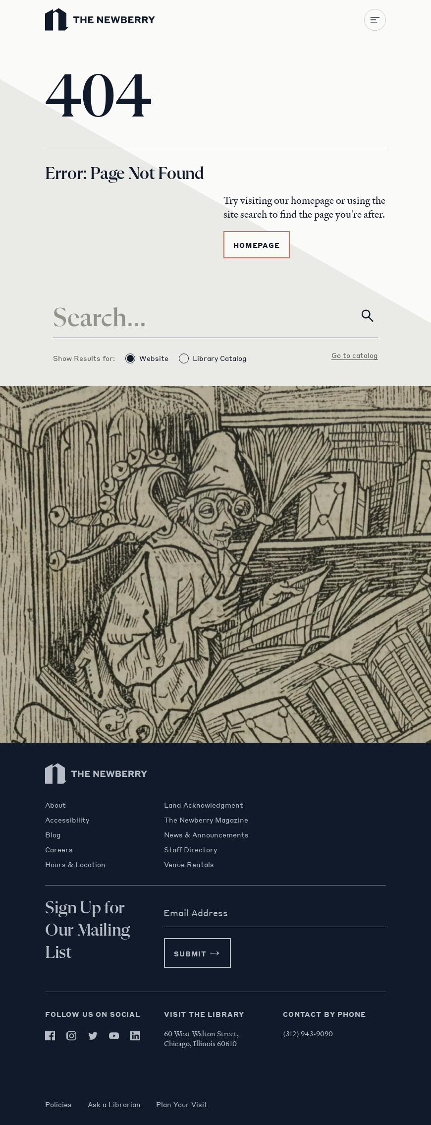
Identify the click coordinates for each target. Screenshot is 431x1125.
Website (146, 358)
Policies (58, 1104)
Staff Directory (190, 849)
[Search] (215, 316)
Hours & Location (75, 864)
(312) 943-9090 (308, 1033)
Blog (53, 834)
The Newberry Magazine (206, 819)
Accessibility (67, 819)
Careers (59, 849)
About (55, 804)
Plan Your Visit (182, 1104)
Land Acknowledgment (203, 804)
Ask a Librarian (114, 1104)
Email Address (195, 912)
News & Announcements (206, 834)
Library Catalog (213, 358)
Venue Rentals (189, 864)
